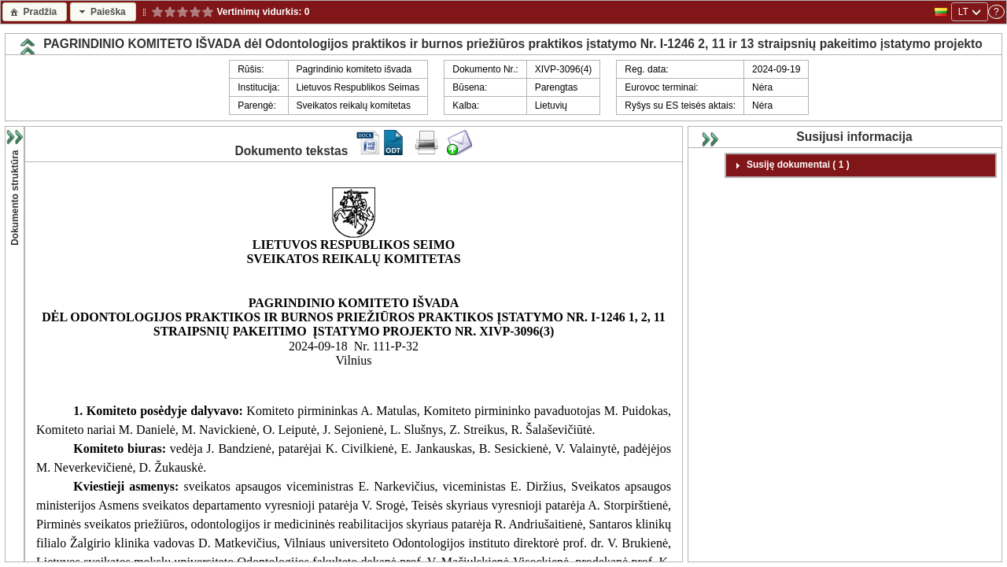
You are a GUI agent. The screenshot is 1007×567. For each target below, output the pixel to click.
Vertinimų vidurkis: (259, 11)
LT (963, 11)
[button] (34, 11)
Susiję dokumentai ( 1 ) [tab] (790, 165)
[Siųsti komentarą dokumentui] (459, 152)
